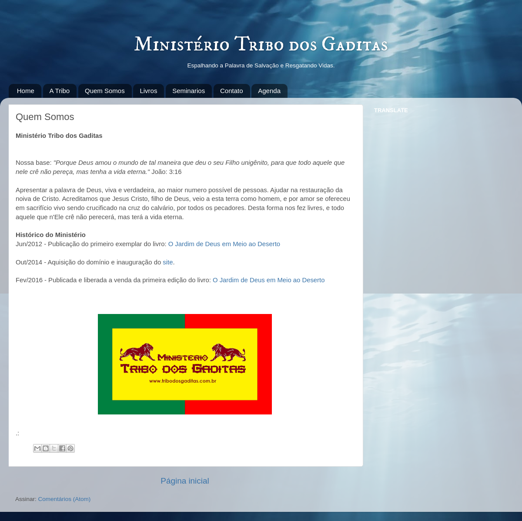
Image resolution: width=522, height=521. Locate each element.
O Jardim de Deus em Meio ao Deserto (224, 243)
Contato (231, 90)
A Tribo (60, 90)
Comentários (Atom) (64, 499)
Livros (148, 90)
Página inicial (185, 480)
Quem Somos (105, 90)
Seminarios (188, 90)
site (168, 262)
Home (25, 90)
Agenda (269, 90)
